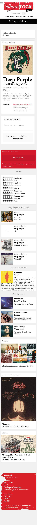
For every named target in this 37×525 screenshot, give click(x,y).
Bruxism (17, 315)
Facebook (7, 496)
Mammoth (18, 272)
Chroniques (8, 17)
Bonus (30, 17)
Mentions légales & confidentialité (16, 490)
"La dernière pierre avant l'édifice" (24, 304)
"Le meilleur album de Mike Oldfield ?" (22, 333)
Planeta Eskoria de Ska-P (9, 34)
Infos (24, 17)
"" (18, 285)
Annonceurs (8, 485)
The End (17, 275)
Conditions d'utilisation (12, 487)
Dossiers (18, 17)
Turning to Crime (20, 245)
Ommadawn (18, 329)
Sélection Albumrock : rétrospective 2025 (18, 366)
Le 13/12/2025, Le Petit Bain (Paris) (15, 426)
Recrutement (8, 482)
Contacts (7, 480)
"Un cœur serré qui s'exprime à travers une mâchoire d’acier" (23, 319)
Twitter (6, 499)
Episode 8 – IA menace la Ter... (13, 460)
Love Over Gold (20, 301)
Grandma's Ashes (20, 312)
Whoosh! (17, 259)
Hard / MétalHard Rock (18, 218)
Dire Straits (18, 299)
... (2, 368)
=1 (15, 231)
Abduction (6, 424)
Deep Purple (17, 79)
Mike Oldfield (19, 326)
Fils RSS (7, 501)
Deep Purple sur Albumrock (18, 207)
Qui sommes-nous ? (11, 478)
